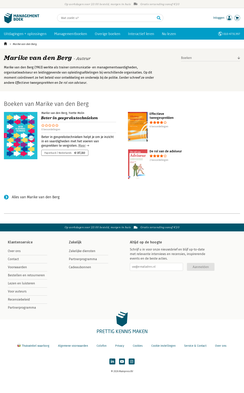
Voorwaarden (17, 267)
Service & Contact (195, 345)
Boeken (186, 58)
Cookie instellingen (163, 345)
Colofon (101, 345)
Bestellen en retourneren (26, 275)
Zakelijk (75, 242)
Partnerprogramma (22, 307)
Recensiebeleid (19, 299)
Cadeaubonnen (80, 267)
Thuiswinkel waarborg (34, 345)
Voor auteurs (17, 291)
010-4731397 (231, 33)
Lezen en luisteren (21, 283)
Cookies (138, 345)
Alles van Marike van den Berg (36, 197)
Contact (13, 259)
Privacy (119, 345)
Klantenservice (20, 242)
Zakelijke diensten (82, 251)
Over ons (14, 251)
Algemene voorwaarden (73, 345)
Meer (82, 145)
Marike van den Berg (25, 44)
